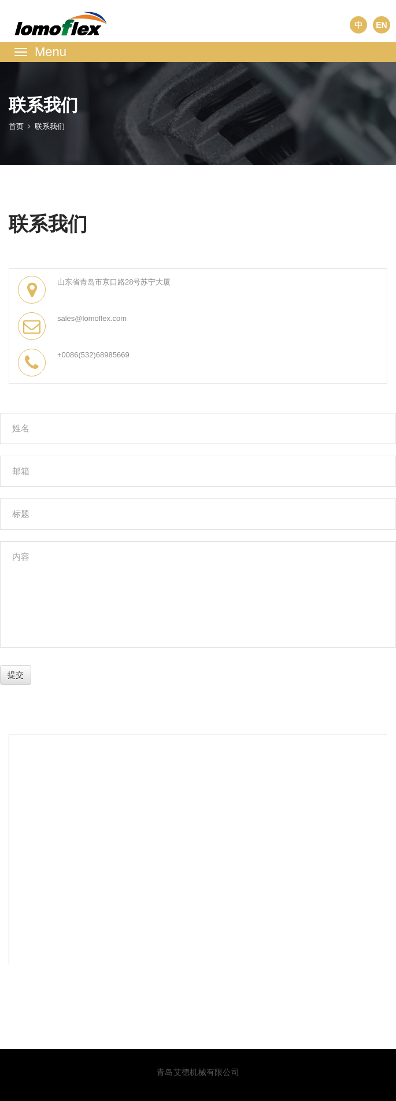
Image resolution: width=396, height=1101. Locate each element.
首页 (16, 126)
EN (381, 24)
